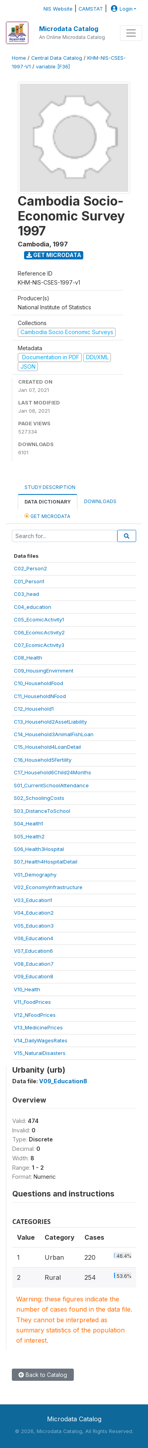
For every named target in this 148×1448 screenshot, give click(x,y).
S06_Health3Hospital (39, 849)
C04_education (32, 607)
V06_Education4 (33, 938)
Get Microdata (53, 255)
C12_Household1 (34, 709)
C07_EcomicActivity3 (39, 645)
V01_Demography (35, 874)
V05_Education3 (34, 925)
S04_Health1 (28, 823)
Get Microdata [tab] (47, 516)
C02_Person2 (30, 568)
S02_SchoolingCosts (39, 798)
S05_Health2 (29, 836)
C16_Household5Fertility (42, 760)
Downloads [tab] (100, 501)
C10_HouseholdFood (38, 683)
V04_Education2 (34, 913)
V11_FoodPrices (32, 1002)
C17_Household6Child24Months (52, 772)
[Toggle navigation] (131, 33)
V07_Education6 (33, 951)
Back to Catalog (43, 1374)
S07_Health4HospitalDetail (45, 861)
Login (121, 9)
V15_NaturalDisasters (40, 1053)
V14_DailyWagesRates (40, 1040)
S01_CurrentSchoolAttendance (51, 785)
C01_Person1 (29, 581)
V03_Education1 (33, 900)
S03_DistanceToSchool (42, 811)
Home (19, 58)
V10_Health (27, 989)
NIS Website (58, 9)
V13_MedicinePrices (38, 1027)
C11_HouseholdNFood (40, 696)
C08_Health (28, 657)
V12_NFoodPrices (35, 1015)
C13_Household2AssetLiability (50, 721)
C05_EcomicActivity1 (39, 619)
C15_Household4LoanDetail (47, 747)
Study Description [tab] (49, 487)
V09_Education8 (33, 976)
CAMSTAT (91, 9)
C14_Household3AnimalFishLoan (54, 734)
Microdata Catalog (68, 29)
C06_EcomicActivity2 (39, 632)
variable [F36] (53, 67)
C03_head (26, 594)
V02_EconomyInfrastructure (48, 887)
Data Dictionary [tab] (47, 502)
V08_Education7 (34, 964)
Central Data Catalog (56, 58)
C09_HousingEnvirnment (43, 670)
